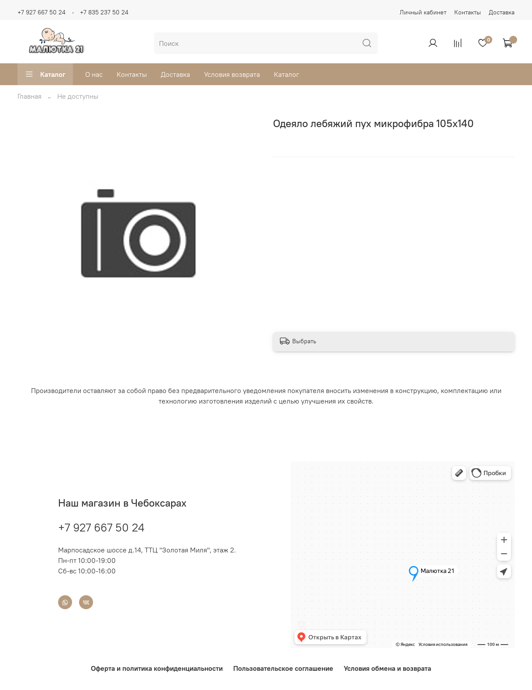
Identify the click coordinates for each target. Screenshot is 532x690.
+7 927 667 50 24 (41, 12)
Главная (29, 96)
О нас (94, 74)
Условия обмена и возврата (387, 668)
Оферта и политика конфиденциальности (157, 668)
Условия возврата (232, 74)
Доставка (502, 12)
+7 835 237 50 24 (104, 12)
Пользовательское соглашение (283, 668)
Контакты (467, 12)
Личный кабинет (423, 12)
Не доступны (77, 96)
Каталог (45, 74)
